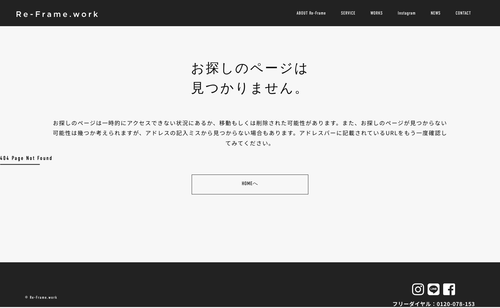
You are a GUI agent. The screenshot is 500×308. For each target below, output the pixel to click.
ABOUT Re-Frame (310, 13)
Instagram (406, 13)
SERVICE (347, 13)
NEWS (436, 13)
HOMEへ (250, 184)
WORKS (376, 13)
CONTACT (463, 13)
